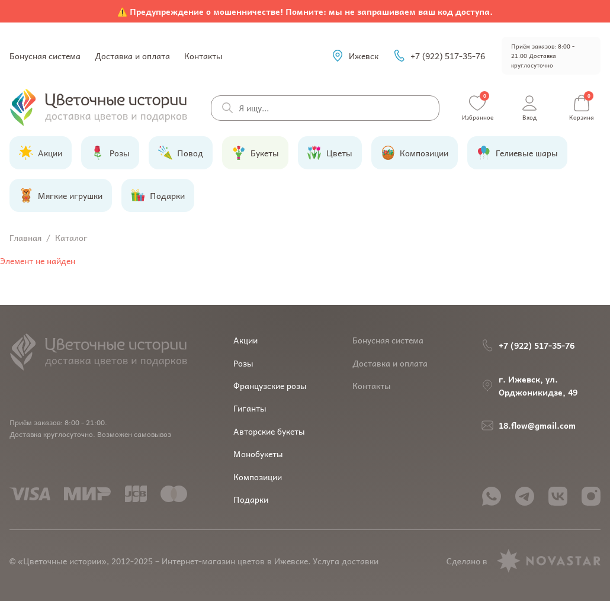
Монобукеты (258, 453)
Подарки (250, 499)
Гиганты (250, 407)
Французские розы (270, 385)
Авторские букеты (269, 431)
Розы (243, 362)
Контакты (203, 55)
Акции (245, 339)
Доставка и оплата (132, 55)
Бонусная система (45, 55)
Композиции (257, 476)
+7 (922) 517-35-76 (439, 55)
